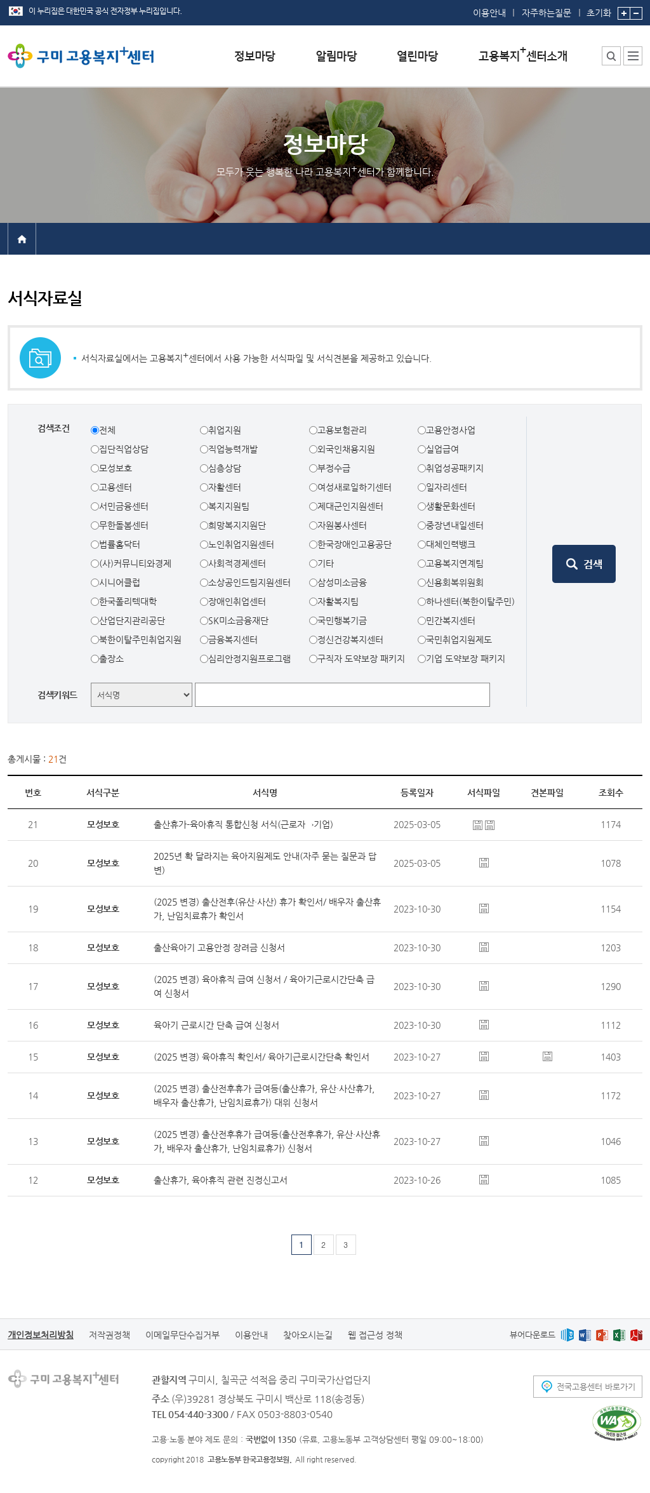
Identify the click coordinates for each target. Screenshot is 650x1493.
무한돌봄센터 (124, 525)
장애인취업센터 (237, 601)
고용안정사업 (450, 430)
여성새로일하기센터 (354, 487)
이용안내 (489, 13)
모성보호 (115, 468)
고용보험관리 (342, 430)
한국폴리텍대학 (128, 601)
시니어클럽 (119, 582)
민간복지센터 (450, 620)
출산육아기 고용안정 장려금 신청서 (219, 947)
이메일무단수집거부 (182, 1335)
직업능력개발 (233, 449)
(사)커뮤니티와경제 (135, 563)
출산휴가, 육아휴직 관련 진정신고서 (221, 1180)
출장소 (111, 658)
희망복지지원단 (237, 525)
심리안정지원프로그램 (249, 658)
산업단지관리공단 (132, 620)
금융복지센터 (233, 639)
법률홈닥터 (119, 544)
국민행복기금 (342, 620)
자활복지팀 (338, 601)
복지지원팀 (228, 506)
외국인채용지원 (346, 449)
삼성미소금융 (342, 582)
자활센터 (224, 487)
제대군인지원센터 (350, 506)
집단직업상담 (124, 449)
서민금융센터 (124, 506)
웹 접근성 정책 (375, 1335)
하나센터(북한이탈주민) (470, 601)
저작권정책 (109, 1335)
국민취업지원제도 (459, 639)
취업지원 (224, 430)
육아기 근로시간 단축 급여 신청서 (216, 1025)
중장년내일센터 (455, 525)
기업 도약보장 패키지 (465, 658)
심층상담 (224, 468)
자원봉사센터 (342, 525)
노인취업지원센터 (241, 544)
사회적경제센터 (237, 563)
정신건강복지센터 (350, 639)
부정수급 (333, 468)
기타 (325, 563)
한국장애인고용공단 (354, 544)
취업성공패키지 (455, 468)
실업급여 (442, 449)
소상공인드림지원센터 (249, 582)
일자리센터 (446, 487)
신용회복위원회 (455, 582)
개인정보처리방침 (41, 1335)
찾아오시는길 (308, 1335)
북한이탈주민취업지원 (140, 639)
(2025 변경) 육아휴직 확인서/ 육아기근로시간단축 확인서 (261, 1057)
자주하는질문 (546, 13)
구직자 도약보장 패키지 (361, 658)
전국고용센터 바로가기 (596, 1386)
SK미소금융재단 (238, 620)
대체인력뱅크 (450, 544)
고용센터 (115, 487)
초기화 (599, 9)
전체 (107, 430)
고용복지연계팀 (455, 563)
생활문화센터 (450, 506)
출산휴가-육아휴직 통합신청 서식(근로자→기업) (243, 824)
